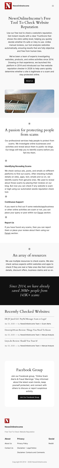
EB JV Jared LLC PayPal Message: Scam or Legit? (25, 319)
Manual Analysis (48, 335)
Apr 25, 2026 (10, 324)
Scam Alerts (46, 324)
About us (29, 81)
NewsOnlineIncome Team (30, 324)
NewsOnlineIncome (21, 6)
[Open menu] (52, 5)
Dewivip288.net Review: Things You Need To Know (28, 330)
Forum (40, 212)
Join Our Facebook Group (29, 397)
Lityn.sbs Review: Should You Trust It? (21, 341)
